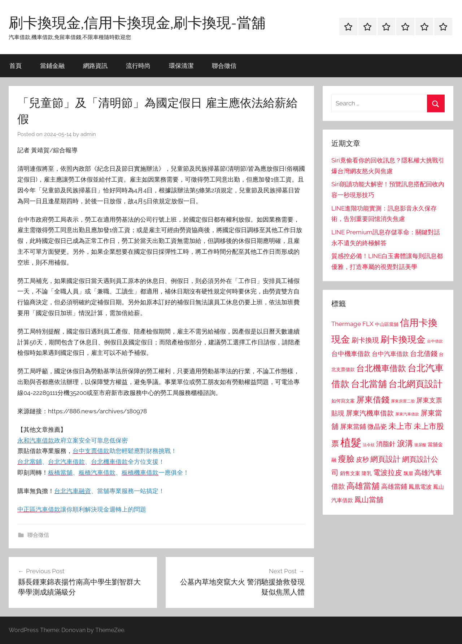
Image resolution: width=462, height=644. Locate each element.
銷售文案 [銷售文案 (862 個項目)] (350, 473)
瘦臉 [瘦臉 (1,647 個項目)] (346, 459)
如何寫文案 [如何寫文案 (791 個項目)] (343, 401)
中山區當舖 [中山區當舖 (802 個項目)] (386, 324)
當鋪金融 (52, 65)
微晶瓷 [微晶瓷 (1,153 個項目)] (377, 426)
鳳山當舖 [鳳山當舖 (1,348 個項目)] (368, 499)
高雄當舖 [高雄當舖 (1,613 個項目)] (363, 486)
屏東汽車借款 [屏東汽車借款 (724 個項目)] (407, 414)
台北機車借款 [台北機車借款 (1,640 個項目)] (381, 368)
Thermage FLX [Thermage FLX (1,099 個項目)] (352, 323)
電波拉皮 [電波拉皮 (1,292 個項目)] (387, 473)
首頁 (15, 65)
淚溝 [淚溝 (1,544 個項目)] (405, 443)
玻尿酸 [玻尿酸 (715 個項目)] (420, 445)
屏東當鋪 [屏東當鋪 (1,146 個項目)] (353, 426)
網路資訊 (95, 65)
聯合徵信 (224, 65)
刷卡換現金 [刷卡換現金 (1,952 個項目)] (403, 339)
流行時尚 (138, 65)
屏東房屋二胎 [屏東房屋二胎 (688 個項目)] (403, 401)
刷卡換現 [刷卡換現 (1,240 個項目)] (365, 340)
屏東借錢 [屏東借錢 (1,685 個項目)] (372, 399)
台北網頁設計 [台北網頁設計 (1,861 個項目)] (415, 384)
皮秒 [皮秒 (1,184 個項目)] (362, 459)
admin (88, 134)
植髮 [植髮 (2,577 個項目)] (350, 442)
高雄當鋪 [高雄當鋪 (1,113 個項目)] (394, 486)
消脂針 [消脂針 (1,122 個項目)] (386, 444)
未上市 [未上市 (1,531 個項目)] (400, 426)
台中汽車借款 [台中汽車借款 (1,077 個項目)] (390, 353)
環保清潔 (181, 65)
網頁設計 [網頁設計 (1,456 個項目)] (385, 459)
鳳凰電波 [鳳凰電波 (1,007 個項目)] (420, 486)
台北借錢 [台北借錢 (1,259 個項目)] (423, 353)
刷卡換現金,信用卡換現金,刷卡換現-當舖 (137, 22)
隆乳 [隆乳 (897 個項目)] (367, 473)
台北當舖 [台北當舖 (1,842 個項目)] (369, 384)
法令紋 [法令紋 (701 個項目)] (369, 445)
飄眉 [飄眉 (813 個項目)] (408, 473)
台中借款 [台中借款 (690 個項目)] (435, 341)
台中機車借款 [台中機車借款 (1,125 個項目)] (350, 353)
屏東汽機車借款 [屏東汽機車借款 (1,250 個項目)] (370, 413)
